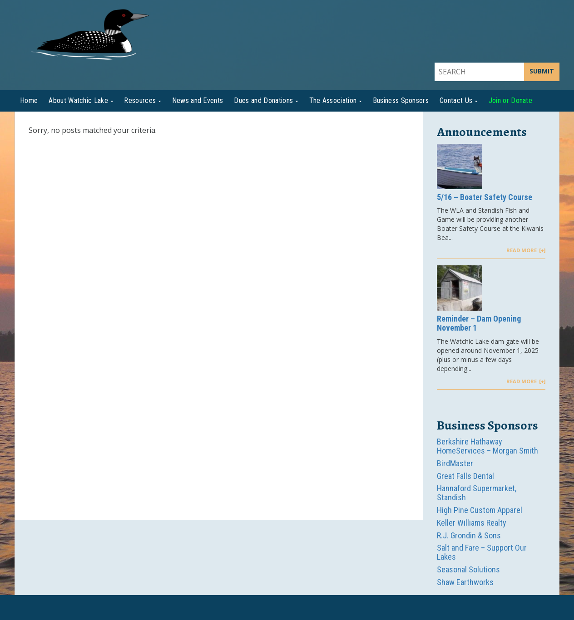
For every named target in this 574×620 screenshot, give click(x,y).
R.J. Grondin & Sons (469, 535)
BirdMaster (455, 463)
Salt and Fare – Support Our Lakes (482, 552)
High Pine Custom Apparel (479, 510)
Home (29, 100)
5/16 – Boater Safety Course (484, 197)
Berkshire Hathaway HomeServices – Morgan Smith (487, 446)
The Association (333, 100)
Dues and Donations (263, 100)
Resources (140, 100)
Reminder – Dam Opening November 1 (479, 323)
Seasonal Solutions (468, 569)
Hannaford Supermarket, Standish (476, 492)
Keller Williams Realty (471, 522)
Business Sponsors (401, 100)
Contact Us (456, 100)
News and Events (197, 100)
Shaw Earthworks (465, 582)
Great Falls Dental (465, 476)
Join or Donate (510, 100)
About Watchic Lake (78, 100)
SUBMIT (541, 71)
